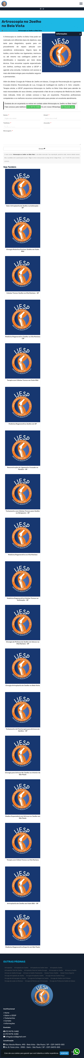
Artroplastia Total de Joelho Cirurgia (35, 970)
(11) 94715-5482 (33, 107)
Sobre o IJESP (10, 1015)
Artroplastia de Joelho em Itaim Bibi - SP (22, 903)
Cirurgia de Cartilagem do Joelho (38, 978)
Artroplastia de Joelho (21, 967)
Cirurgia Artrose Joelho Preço (55, 975)
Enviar (42, 149)
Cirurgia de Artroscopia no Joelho (15, 978)
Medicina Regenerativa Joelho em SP (23, 424)
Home (7, 1013)
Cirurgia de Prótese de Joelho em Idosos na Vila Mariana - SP (22, 643)
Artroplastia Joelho (56, 967)
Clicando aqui (67, 107)
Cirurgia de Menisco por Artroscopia (36, 981)
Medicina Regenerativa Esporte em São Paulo (22, 947)
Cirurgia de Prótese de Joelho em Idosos (62, 981)
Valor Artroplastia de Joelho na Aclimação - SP (22, 207)
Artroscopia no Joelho (56, 970)
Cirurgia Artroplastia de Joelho (14, 975)
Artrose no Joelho (70, 970)
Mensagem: (8, 131)
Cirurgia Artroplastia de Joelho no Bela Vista (23, 685)
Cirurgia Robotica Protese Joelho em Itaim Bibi (22, 250)
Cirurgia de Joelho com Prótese (61, 978)
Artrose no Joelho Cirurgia (13, 973)
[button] (81, 3)
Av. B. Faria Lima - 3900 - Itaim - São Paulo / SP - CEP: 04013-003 (32, 1047)
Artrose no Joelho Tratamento (32, 973)
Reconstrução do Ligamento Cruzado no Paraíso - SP (22, 468)
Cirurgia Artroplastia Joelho (35, 975)
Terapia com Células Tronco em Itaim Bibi (22, 380)
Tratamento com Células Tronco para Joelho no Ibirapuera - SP (23, 512)
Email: (46, 115)
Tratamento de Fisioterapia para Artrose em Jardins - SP (23, 730)
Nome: (6, 115)
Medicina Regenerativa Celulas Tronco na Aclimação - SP (22, 599)
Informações (10, 1023)
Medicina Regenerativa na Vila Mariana (22, 555)
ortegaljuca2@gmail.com (16, 1037)
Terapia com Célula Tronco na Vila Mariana (23, 860)
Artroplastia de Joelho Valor (39, 967)
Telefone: (7, 123)
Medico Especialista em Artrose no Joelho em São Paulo (22, 817)
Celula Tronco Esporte (67, 973)
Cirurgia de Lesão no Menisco (14, 981)
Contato (8, 1021)
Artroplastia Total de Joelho (13, 970)
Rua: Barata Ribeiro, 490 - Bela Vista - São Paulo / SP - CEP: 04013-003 (34, 1044)
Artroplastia (8, 967)
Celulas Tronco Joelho (51, 973)
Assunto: (47, 123)
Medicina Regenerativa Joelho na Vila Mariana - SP (22, 338)
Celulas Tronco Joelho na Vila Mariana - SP (23, 293)
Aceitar (64, 1053)
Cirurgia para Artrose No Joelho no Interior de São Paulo (22, 774)
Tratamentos (10, 1018)
